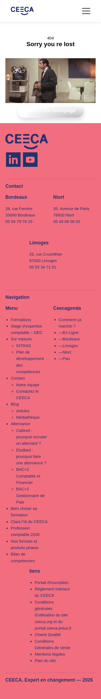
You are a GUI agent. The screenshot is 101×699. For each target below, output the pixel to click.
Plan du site (45, 660)
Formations (21, 319)
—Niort (65, 352)
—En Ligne (69, 332)
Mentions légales (50, 654)
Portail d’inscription (52, 582)
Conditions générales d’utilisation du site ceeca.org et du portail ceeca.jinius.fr (53, 615)
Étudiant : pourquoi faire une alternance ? (31, 456)
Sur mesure (21, 339)
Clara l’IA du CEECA (29, 521)
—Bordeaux (69, 339)
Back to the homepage (50, 110)
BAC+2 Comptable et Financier (28, 476)
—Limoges (68, 345)
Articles (22, 411)
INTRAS (23, 345)
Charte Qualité (48, 634)
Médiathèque (28, 417)
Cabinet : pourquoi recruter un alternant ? (31, 437)
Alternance (20, 423)
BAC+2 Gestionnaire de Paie (30, 495)
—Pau (64, 358)
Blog (15, 404)
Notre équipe (27, 384)
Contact (18, 378)
